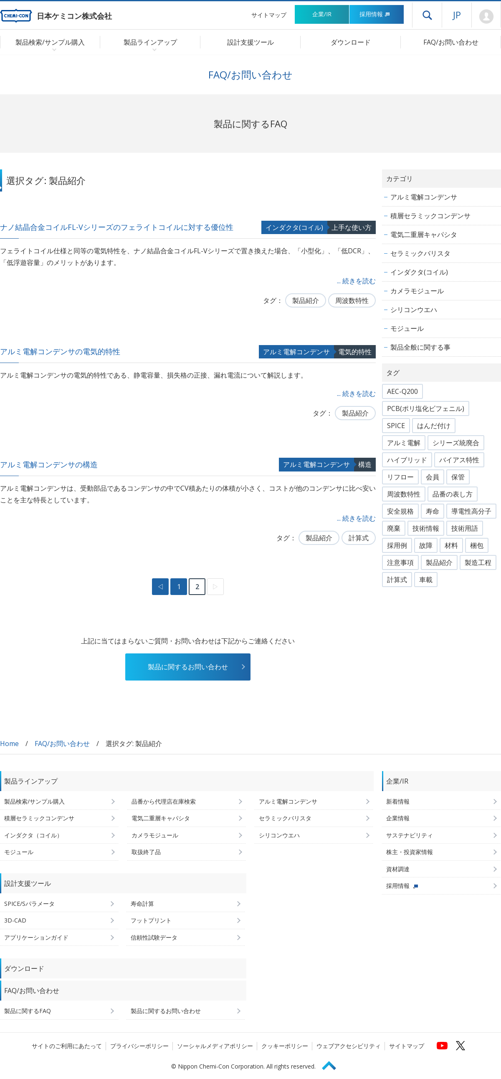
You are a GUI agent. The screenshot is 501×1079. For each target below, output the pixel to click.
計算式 (359, 537)
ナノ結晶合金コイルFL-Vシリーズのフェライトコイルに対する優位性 (116, 227)
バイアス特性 (459, 459)
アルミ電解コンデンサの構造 (49, 464)
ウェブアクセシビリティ (348, 1046)
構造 (365, 464)
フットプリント (151, 920)
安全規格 (400, 511)
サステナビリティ (409, 835)
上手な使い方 (351, 227)
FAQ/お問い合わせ (450, 42)
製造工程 (478, 562)
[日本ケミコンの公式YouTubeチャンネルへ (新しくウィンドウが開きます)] (442, 1045)
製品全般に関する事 (420, 347)
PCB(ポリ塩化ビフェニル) (425, 408)
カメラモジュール (417, 290)
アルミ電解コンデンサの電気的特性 (60, 351)
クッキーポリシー (284, 1046)
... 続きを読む (356, 280)
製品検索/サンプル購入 (34, 801)
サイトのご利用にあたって (67, 1046)
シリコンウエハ (413, 309)
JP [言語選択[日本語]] (457, 14)
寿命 (432, 511)
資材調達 (398, 869)
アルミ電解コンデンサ (296, 351)
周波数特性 (352, 300)
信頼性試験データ (154, 937)
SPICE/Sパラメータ (29, 904)
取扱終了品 (146, 852)
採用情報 (374, 14)
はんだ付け (433, 425)
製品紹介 (305, 300)
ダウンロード (351, 42)
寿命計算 (142, 904)
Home (9, 743)
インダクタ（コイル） (33, 835)
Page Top (332, 1064)
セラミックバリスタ (420, 253)
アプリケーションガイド (36, 937)
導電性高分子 (471, 511)
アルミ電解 (403, 442)
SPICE (396, 425)
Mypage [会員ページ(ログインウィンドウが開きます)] (486, 16)
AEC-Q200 (402, 391)
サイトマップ (268, 15)
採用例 (397, 545)
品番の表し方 (453, 494)
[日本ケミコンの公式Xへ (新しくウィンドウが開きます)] (460, 1045)
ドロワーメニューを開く (427, 15)
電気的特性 (355, 351)
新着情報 (398, 801)
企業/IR (321, 14)
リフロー (400, 477)
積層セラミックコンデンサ (430, 215)
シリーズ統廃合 (456, 442)
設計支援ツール (250, 42)
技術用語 (464, 528)
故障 (426, 545)
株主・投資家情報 (409, 852)
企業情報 (398, 818)
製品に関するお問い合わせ (188, 666)
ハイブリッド (407, 459)
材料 (451, 545)
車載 (426, 579)
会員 (432, 477)
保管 (458, 477)
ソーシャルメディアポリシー (215, 1046)
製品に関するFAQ (27, 1011)
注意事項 (400, 562)
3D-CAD (15, 920)
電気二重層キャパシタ (423, 234)
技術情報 (425, 528)
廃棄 (393, 528)
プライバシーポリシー (139, 1046)
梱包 (476, 545)
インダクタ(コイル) (294, 227)
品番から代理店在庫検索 (164, 801)
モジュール (407, 328)
